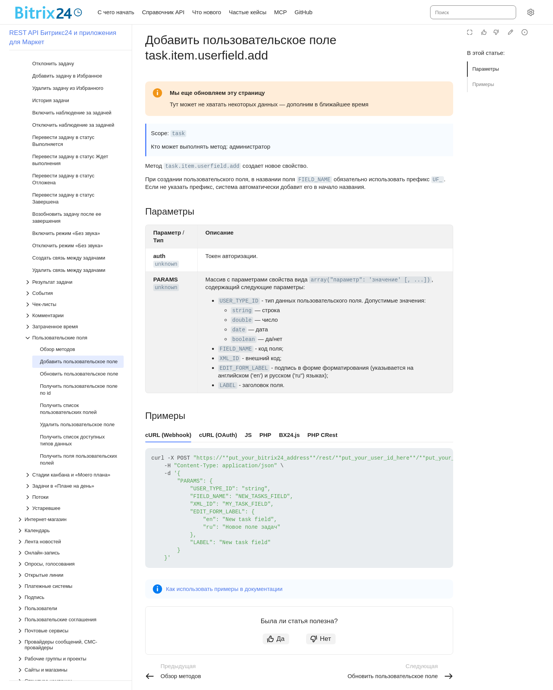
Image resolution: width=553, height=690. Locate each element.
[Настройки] (531, 12)
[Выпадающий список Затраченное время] (74, 120)
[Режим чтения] (469, 32)
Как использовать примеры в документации (224, 589)
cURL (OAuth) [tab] (218, 435)
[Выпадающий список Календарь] (70, 323)
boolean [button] (243, 339)
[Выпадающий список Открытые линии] (70, 368)
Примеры (483, 84)
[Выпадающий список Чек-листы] (74, 97)
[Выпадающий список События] (74, 86)
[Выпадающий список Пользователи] (70, 401)
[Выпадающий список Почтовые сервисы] (70, 424)
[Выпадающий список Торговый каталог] (70, 496)
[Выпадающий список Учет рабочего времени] (70, 519)
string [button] (242, 311)
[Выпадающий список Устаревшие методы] (70, 563)
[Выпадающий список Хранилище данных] (70, 530)
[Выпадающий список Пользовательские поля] (74, 131)
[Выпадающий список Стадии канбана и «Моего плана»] (74, 268)
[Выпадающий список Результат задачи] (74, 75)
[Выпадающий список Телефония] (70, 485)
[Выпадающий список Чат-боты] (70, 552)
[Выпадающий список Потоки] (74, 290)
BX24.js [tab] (289, 435)
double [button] (242, 320)
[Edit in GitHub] (510, 32)
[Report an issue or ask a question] (524, 32)
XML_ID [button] (229, 359)
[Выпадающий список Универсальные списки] (70, 507)
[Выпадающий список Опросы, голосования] (70, 357)
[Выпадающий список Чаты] (70, 541)
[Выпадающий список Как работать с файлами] (70, 574)
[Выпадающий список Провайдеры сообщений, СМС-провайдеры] (70, 438)
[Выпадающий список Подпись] (70, 390)
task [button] (178, 134)
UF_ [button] (437, 180)
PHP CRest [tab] (323, 435)
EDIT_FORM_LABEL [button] (244, 368)
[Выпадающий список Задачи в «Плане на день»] (74, 279)
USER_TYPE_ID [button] (239, 301)
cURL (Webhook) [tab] (168, 435)
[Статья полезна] (483, 32)
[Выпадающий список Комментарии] (74, 108)
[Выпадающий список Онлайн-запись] (70, 346)
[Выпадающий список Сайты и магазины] (70, 463)
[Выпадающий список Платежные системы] (70, 379)
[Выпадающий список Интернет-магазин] (70, 312)
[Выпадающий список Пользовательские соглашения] (70, 413)
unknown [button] (166, 264)
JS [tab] (248, 435)
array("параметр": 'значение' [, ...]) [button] (370, 280)
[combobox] (472, 12)
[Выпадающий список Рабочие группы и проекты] (70, 452)
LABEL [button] (228, 385)
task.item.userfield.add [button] (202, 166)
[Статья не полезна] (496, 32)
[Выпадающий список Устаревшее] (74, 301)
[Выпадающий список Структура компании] (70, 474)
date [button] (238, 330)
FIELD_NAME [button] (314, 180)
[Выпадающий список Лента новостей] (70, 335)
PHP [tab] (266, 435)
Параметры (485, 69)
